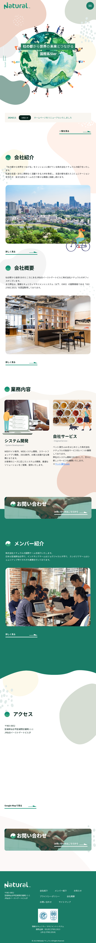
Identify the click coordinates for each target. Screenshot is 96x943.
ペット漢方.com (62, 463)
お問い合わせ (46, 901)
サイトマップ (65, 901)
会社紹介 (44, 890)
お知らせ (24, 117)
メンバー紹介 (61, 890)
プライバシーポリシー (50, 896)
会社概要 (71, 896)
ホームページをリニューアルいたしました (53, 117)
